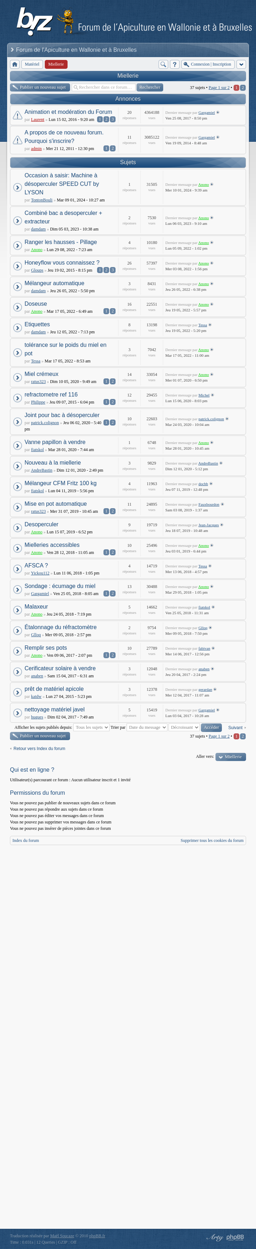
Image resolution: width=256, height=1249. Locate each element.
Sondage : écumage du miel (60, 586)
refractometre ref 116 (51, 395)
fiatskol (37, 449)
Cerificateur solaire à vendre (60, 668)
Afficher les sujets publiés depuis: (62, 727)
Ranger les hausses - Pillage (61, 242)
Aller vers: (205, 756)
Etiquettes (37, 324)
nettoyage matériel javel (55, 709)
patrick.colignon (45, 422)
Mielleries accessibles (52, 545)
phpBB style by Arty (214, 1238)
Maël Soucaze (62, 1235)
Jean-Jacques (208, 525)
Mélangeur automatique (54, 283)
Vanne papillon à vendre (55, 442)
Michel (203, 395)
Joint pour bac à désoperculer (62, 415)
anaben (37, 675)
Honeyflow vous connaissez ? (62, 263)
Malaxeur (36, 607)
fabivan (204, 648)
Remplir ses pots (46, 648)
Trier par (139, 727)
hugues (37, 717)
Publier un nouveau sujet (43, 87)
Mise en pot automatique (56, 504)
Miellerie (128, 76)
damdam (38, 229)
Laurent (37, 119)
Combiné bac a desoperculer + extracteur (63, 217)
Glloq (36, 634)
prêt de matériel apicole (54, 689)
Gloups (37, 270)
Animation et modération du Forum (68, 112)
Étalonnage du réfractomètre (61, 627)
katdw (36, 696)
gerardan (205, 689)
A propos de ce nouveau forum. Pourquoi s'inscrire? (64, 136)
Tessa (202, 325)
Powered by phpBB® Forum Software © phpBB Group (235, 1238)
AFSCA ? (36, 565)
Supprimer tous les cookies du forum (212, 840)
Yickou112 (40, 573)
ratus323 (38, 381)
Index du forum (25, 840)
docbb (203, 484)
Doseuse (36, 304)
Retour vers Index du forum (39, 748)
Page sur (219, 87)
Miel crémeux (41, 374)
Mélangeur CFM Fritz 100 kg (61, 483)
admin (36, 148)
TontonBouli (42, 200)
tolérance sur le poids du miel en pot (65, 349)
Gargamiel (206, 112)
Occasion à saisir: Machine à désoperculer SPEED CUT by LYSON (62, 183)
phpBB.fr (97, 1235)
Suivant (235, 728)
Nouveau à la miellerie (53, 463)
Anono (203, 184)
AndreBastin (42, 470)
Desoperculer (41, 524)
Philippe (38, 402)
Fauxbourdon (208, 504)
